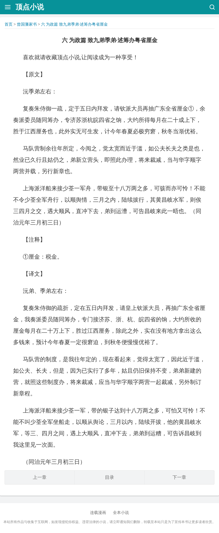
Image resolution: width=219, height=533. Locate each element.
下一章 (179, 477)
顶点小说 (29, 7)
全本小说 (121, 512)
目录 (109, 477)
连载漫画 (98, 512)
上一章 (39, 477)
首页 (9, 24)
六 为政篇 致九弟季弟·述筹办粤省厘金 (74, 24)
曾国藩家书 (27, 24)
